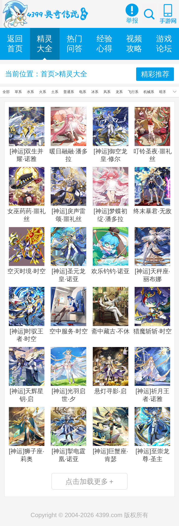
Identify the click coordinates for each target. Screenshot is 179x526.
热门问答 (74, 43)
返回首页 (15, 43)
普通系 (68, 92)
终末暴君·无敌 (152, 190)
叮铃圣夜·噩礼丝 (152, 134)
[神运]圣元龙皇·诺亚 (68, 254)
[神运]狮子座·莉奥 (27, 434)
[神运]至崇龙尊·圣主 (152, 434)
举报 (132, 20)
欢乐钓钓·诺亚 (110, 251)
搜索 (149, 13)
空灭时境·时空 (26, 251)
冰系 (94, 92)
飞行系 (133, 92)
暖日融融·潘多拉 (68, 134)
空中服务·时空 (68, 310)
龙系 (119, 92)
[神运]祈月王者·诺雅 (152, 374)
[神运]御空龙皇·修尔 (111, 134)
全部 (6, 92)
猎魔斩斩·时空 (152, 310)
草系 (18, 92)
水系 (30, 92)
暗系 (162, 92)
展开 (174, 91)
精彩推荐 (155, 74)
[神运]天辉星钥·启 (27, 374)
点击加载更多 (89, 481)
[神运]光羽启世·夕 (68, 374)
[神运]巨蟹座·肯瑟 (111, 434)
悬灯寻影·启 (111, 370)
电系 (82, 92)
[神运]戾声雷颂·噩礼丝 (68, 194)
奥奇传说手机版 (46, 14)
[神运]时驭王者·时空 (27, 314)
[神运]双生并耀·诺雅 (27, 134)
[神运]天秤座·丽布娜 (152, 254)
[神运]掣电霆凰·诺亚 (68, 434)
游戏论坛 (164, 43)
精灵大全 (44, 43)
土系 (54, 92)
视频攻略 (134, 43)
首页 (48, 74)
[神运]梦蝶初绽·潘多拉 (111, 194)
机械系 (149, 92)
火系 (42, 92)
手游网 (168, 13)
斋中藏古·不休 (110, 310)
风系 (107, 92)
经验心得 (104, 43)
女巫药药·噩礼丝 (26, 194)
